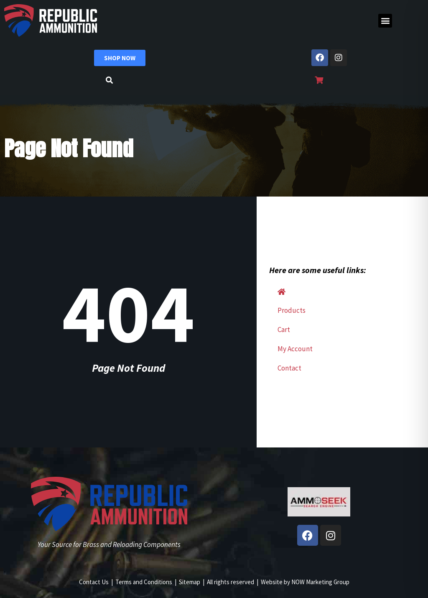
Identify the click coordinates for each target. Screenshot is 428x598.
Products (292, 310)
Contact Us (94, 582)
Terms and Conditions (143, 582)
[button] (385, 21)
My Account (295, 348)
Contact (289, 368)
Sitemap (189, 582)
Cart (284, 329)
